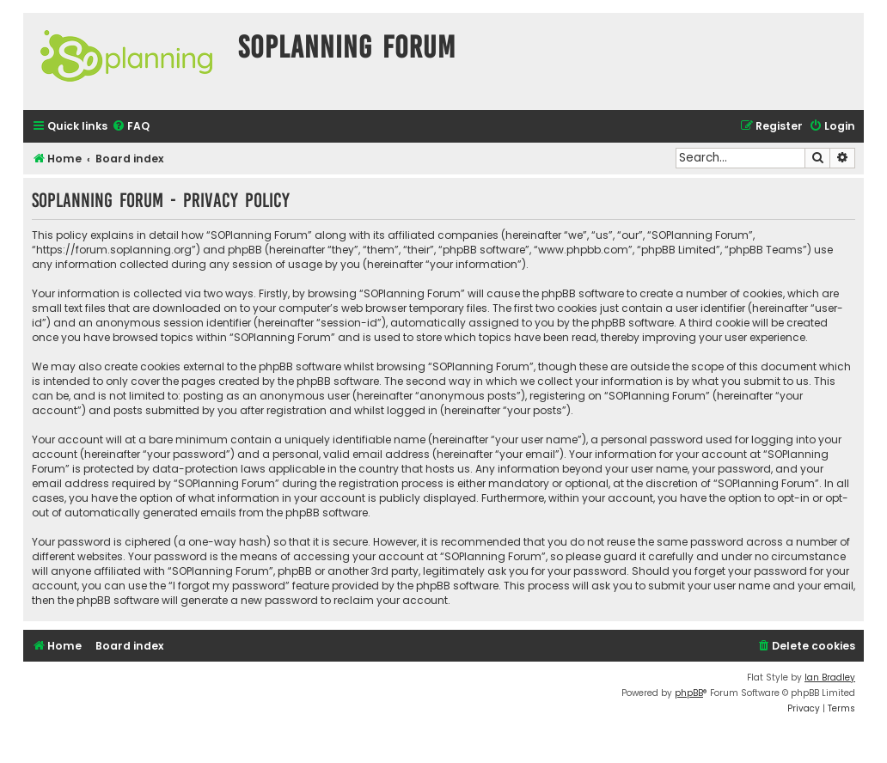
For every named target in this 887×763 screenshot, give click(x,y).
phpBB (689, 693)
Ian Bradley (829, 677)
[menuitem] (131, 126)
